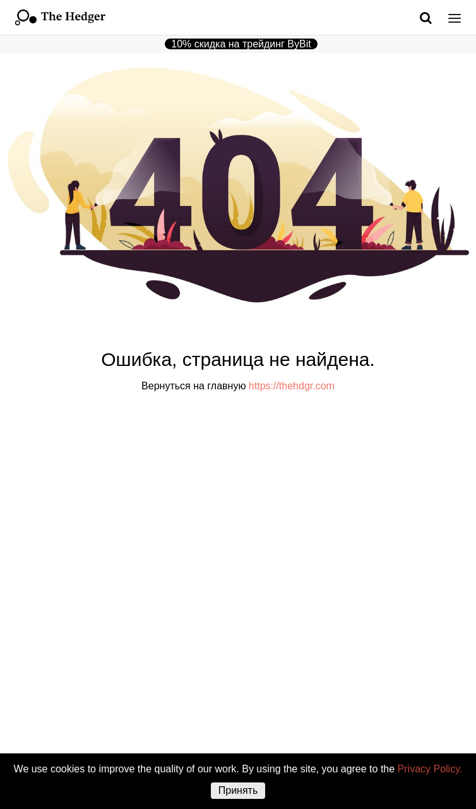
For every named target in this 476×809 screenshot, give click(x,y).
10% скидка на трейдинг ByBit (241, 44)
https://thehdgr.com (292, 385)
